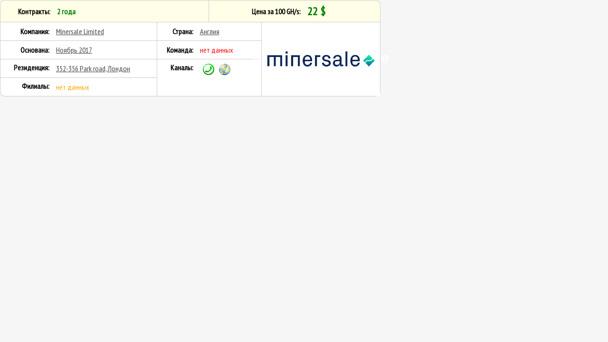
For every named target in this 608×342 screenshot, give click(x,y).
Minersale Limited (80, 31)
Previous (257, 59)
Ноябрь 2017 (74, 50)
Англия (209, 31)
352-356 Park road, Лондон (93, 68)
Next (385, 59)
